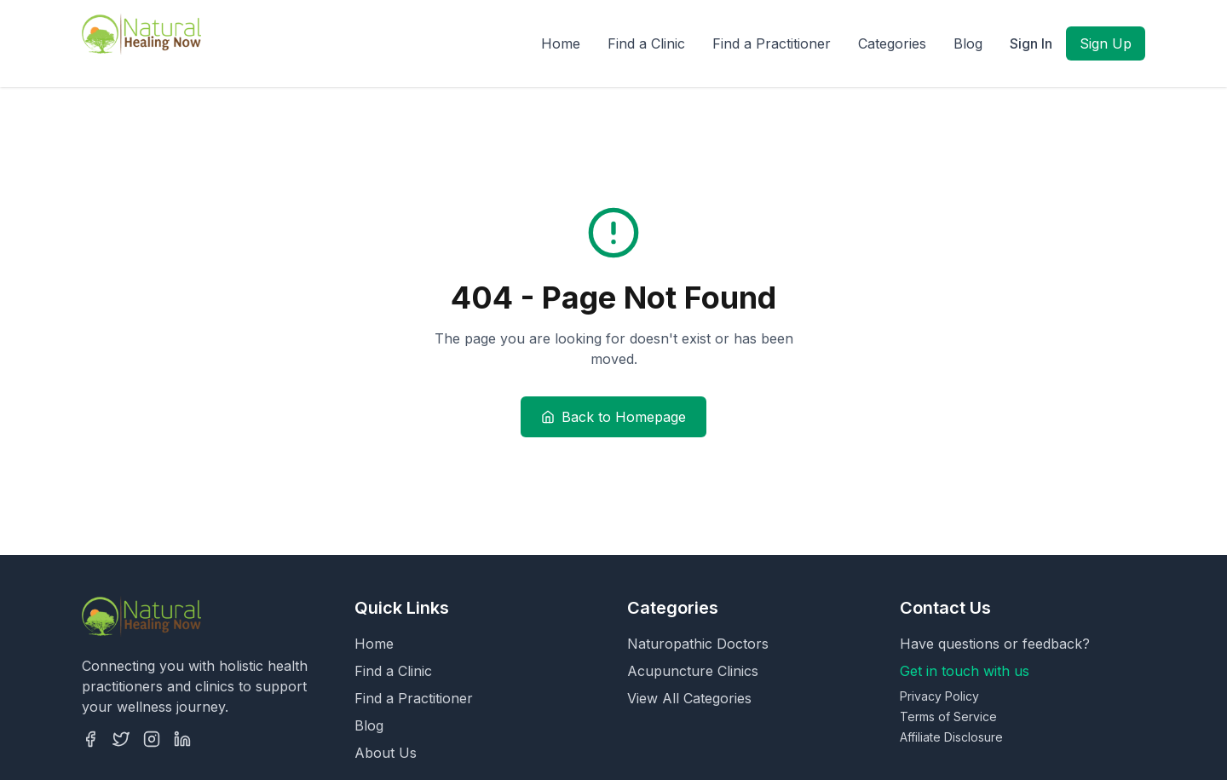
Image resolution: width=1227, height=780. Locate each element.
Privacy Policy (939, 696)
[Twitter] (121, 739)
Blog (967, 43)
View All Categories (689, 698)
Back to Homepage (613, 416)
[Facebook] (90, 739)
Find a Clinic (646, 43)
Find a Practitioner (771, 43)
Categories (892, 43)
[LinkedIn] (182, 739)
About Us (385, 752)
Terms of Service (948, 716)
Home (560, 43)
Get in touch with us (964, 670)
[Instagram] (151, 739)
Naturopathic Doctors (698, 643)
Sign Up (1106, 43)
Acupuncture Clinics (692, 670)
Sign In (1031, 43)
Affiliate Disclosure (951, 737)
